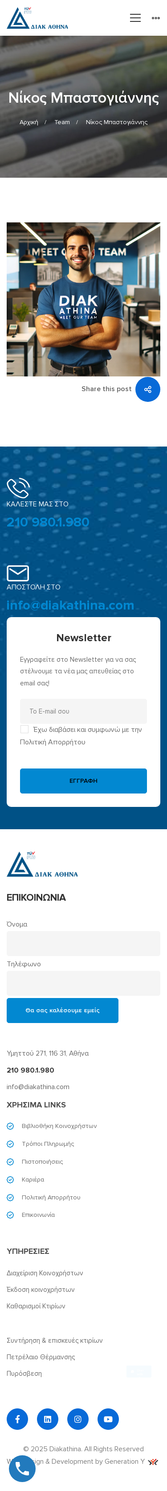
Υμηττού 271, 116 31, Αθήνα (48, 1053)
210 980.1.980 (48, 522)
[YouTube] (108, 1419)
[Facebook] (17, 1419)
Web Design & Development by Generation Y (82, 1461)
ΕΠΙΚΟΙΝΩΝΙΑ (36, 898)
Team (62, 122)
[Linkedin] (47, 1419)
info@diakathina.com (70, 605)
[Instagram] (78, 1419)
